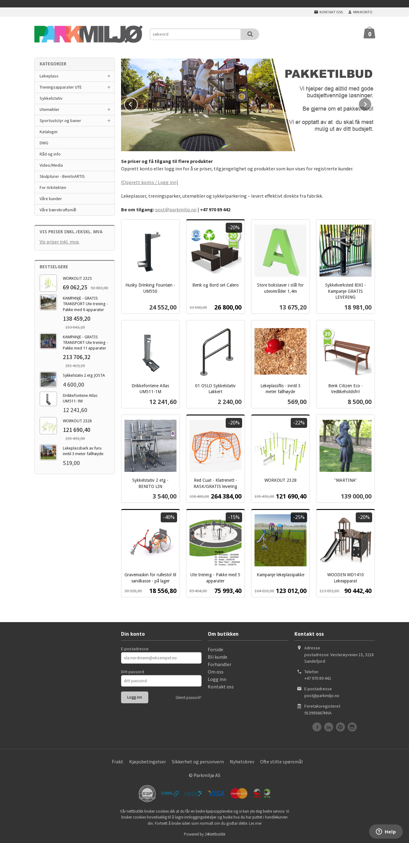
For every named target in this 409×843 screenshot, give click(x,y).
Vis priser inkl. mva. (60, 242)
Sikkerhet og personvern (198, 761)
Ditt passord (132, 671)
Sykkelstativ (51, 98)
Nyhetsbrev (242, 761)
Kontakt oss (221, 686)
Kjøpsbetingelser (147, 761)
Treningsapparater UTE (61, 87)
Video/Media (51, 165)
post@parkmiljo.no (176, 209)
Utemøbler (49, 109)
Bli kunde (217, 656)
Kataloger (49, 131)
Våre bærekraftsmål (58, 210)
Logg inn (217, 678)
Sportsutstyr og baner (60, 120)
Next (371, 103)
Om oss (216, 671)
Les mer (255, 822)
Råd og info (50, 154)
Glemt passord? (189, 697)
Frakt (117, 761)
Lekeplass (49, 76)
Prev (137, 103)
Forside (215, 649)
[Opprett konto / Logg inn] (149, 181)
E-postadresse (135, 648)
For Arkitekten (53, 187)
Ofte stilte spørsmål (281, 761)
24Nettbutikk (215, 833)
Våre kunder (51, 198)
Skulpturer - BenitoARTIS (62, 176)
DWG (44, 143)
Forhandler (219, 664)
